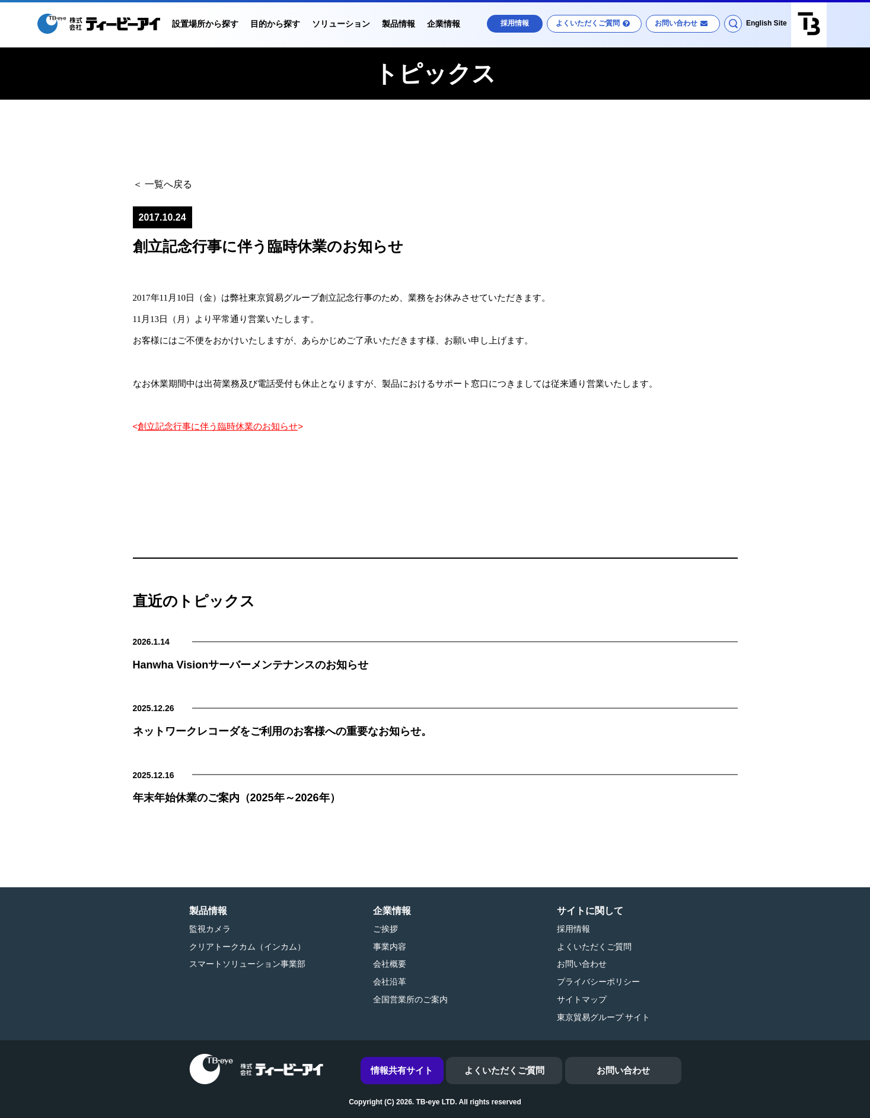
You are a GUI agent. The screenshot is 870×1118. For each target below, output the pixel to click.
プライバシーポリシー (598, 981)
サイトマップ (582, 999)
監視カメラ (210, 929)
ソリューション (341, 23)
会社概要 (389, 964)
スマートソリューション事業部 (247, 964)
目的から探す (275, 23)
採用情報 (515, 23)
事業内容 (389, 946)
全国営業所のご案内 (410, 999)
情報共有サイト (402, 1070)
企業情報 (443, 23)
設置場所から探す (205, 23)
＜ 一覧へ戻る (162, 184)
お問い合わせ (676, 23)
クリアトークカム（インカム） (247, 946)
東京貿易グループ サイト (604, 1017)
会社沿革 (389, 981)
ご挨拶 (385, 929)
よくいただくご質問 (588, 23)
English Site (766, 23)
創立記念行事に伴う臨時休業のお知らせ (218, 426)
